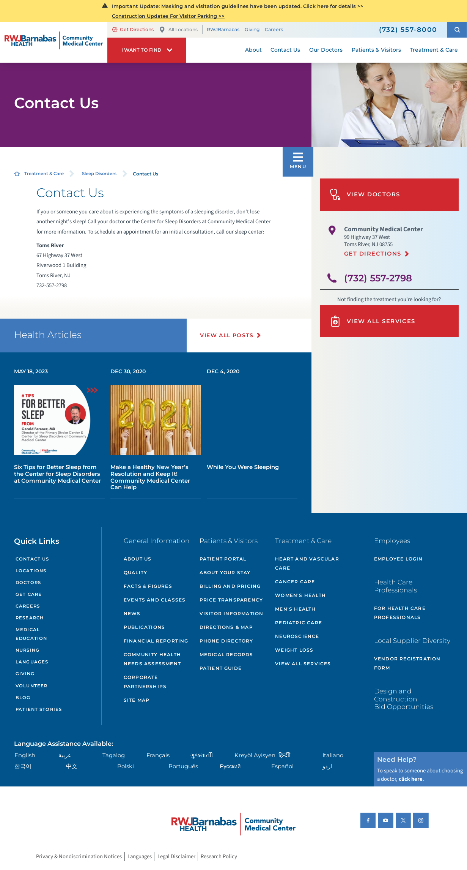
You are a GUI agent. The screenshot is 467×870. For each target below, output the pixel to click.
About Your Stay (225, 572)
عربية (64, 755)
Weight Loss (294, 650)
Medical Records (226, 654)
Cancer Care (295, 581)
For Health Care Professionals (400, 612)
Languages (32, 662)
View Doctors (365, 195)
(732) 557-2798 (378, 278)
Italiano (332, 755)
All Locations (178, 30)
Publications (144, 627)
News (132, 613)
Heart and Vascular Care (307, 563)
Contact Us (32, 559)
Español (282, 766)
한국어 (22, 766)
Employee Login (398, 559)
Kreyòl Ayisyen (254, 755)
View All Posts (226, 335)
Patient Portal (223, 559)
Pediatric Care (298, 622)
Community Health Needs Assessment (152, 659)
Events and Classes (155, 600)
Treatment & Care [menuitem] (434, 50)
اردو (327, 766)
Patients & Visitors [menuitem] (376, 50)
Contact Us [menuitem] (285, 50)
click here (411, 779)
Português (183, 766)
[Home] (53, 43)
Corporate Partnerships (145, 681)
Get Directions (133, 29)
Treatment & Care (44, 173)
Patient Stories (39, 709)
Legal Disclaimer (176, 857)
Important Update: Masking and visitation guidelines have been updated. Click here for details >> (237, 6)
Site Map (137, 700)
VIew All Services (303, 663)
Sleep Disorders (99, 173)
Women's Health (300, 595)
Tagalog (113, 755)
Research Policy (219, 857)
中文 (71, 766)
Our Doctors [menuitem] (326, 50)
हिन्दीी (284, 755)
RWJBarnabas (223, 29)
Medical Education (31, 634)
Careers (274, 29)
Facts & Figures (148, 586)
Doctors (28, 582)
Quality (135, 572)
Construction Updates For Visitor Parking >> (168, 16)
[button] (457, 30)
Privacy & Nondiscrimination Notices (79, 857)
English (24, 755)
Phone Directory (226, 641)
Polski (125, 766)
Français (158, 755)
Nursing (27, 650)
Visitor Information (232, 613)
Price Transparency (231, 600)
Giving (252, 29)
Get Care (29, 594)
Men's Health (295, 609)
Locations (31, 570)
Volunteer (31, 685)
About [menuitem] (253, 50)
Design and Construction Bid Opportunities (403, 699)
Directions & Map (226, 627)
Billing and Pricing (230, 586)
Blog (23, 697)
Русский (230, 766)
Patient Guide (221, 668)
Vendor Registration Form (407, 663)
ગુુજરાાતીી (201, 755)
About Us (138, 559)
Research (30, 618)
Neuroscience (297, 636)
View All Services (372, 321)
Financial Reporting (156, 641)
